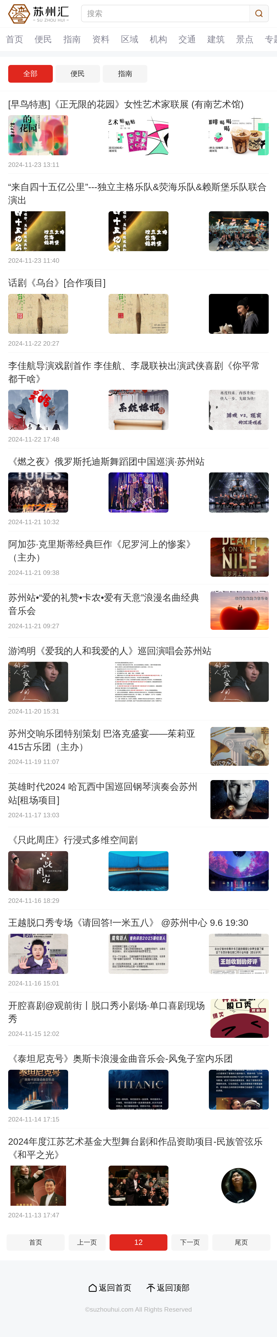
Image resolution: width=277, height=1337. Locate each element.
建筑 (216, 39)
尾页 (241, 1242)
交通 (187, 39)
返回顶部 (173, 1287)
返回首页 (115, 1287)
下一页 (190, 1242)
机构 (158, 39)
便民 (43, 39)
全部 (30, 74)
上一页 (87, 1242)
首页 (14, 39)
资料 (101, 39)
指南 (72, 39)
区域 (129, 39)
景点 (244, 39)
